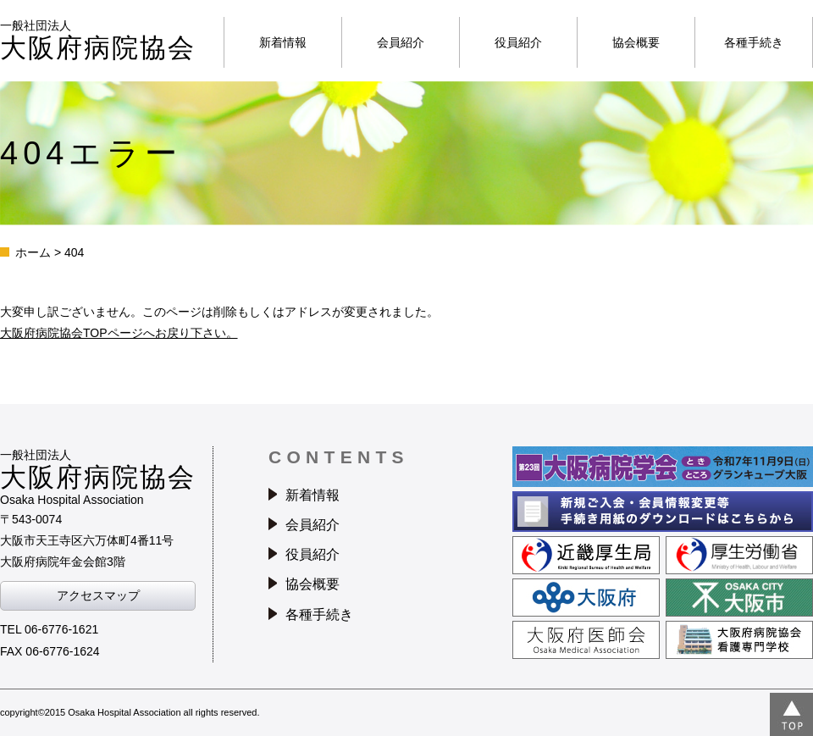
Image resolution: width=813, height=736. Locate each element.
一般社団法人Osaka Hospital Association (98, 477)
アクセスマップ (98, 595)
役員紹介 (518, 42)
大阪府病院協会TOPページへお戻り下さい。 (119, 333)
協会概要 (636, 42)
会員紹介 (400, 42)
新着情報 (283, 42)
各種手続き (753, 42)
